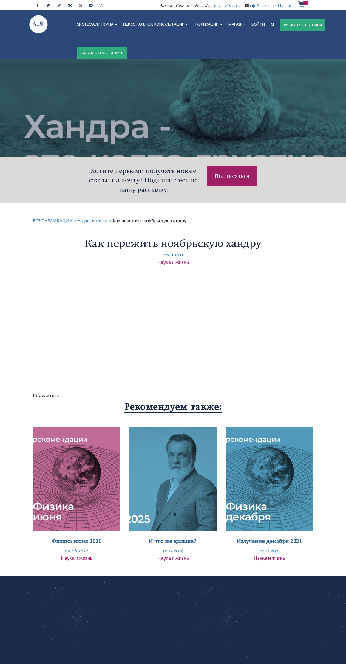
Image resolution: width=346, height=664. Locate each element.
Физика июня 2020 (76, 541)
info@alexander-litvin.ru (270, 6)
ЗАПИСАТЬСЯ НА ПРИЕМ (302, 25)
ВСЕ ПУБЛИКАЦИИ (53, 221)
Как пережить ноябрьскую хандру (149, 221)
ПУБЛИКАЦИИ (208, 25)
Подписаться (232, 176)
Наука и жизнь (93, 221)
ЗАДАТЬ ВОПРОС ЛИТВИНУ (102, 53)
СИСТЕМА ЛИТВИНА (97, 25)
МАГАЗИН (236, 25)
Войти (258, 25)
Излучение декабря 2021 (269, 541)
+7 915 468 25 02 (227, 6)
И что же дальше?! (173, 541)
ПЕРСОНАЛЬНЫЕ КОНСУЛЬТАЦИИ (155, 25)
